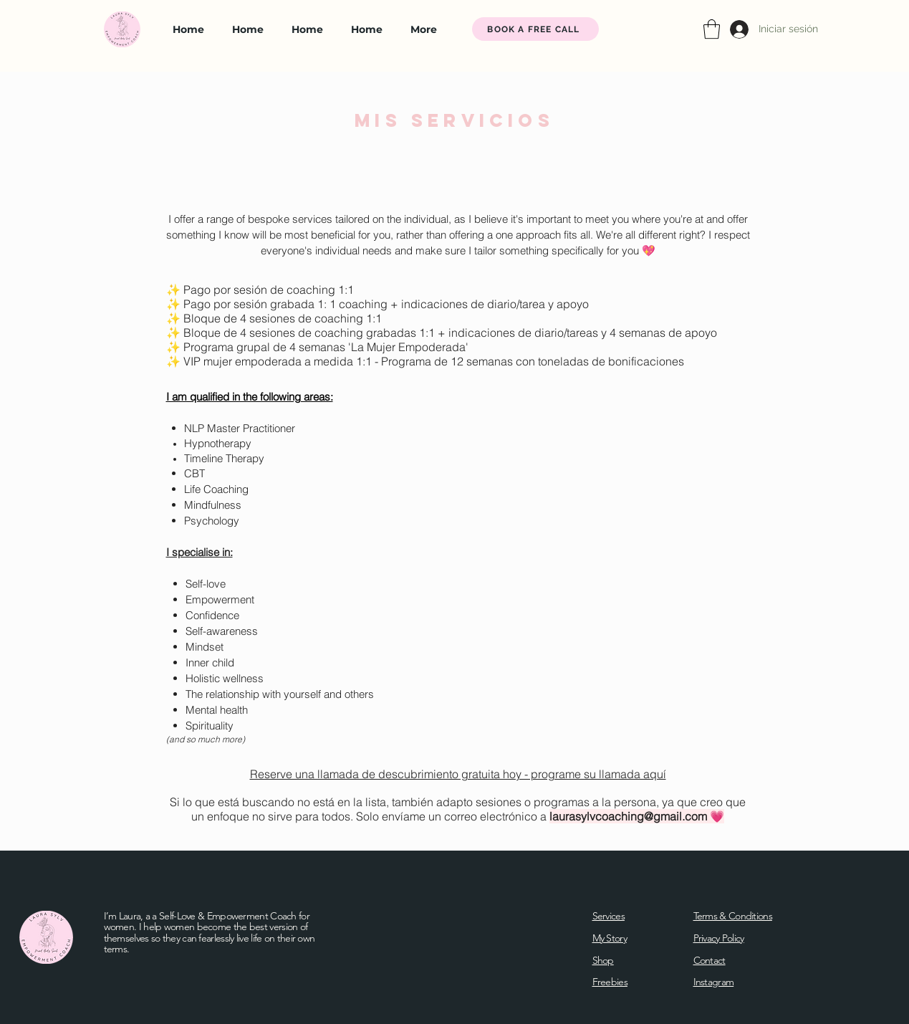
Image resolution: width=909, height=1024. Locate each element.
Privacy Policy (718, 938)
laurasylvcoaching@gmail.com (628, 816)
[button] (711, 29)
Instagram (713, 981)
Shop (603, 960)
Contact (709, 960)
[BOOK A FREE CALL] (535, 29)
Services (608, 915)
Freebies (609, 981)
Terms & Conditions (732, 915)
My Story (609, 938)
